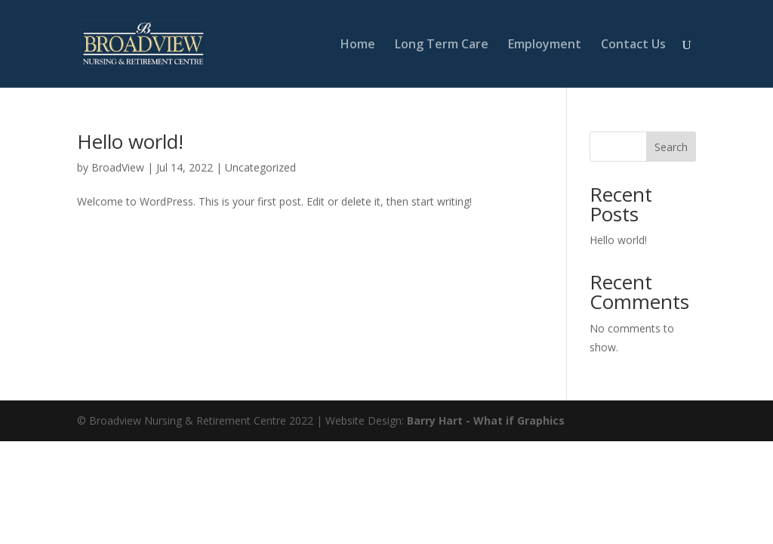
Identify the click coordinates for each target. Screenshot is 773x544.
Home (357, 45)
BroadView (117, 167)
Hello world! (130, 141)
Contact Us (633, 45)
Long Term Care (441, 45)
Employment (544, 45)
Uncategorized (260, 167)
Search (671, 147)
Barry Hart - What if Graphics (486, 420)
